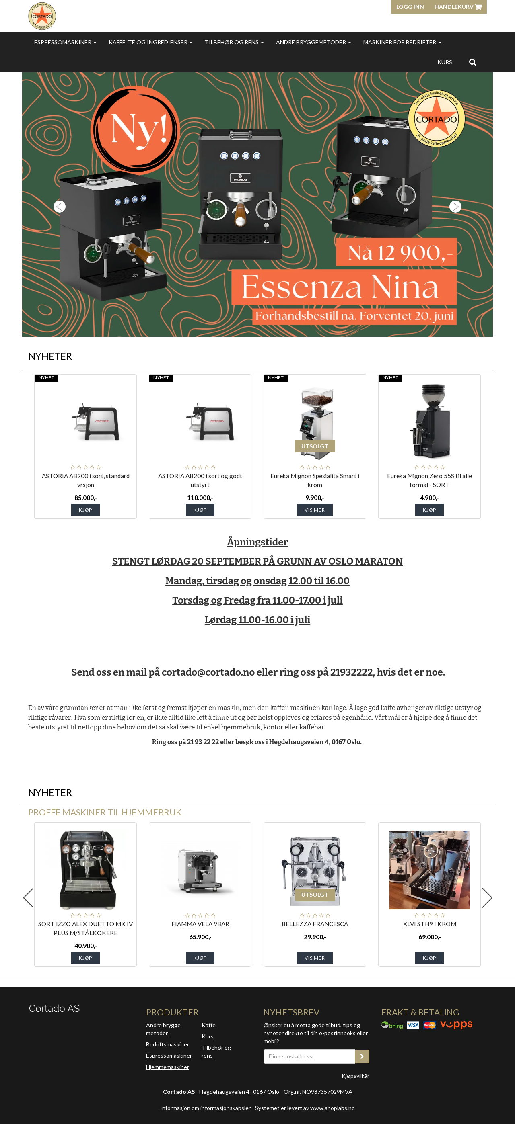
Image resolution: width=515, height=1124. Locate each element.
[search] (472, 61)
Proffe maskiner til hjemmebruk (104, 812)
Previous (28, 898)
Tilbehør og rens (234, 42)
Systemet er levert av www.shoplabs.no (305, 1107)
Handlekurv (458, 6)
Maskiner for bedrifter (402, 42)
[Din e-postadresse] (309, 1056)
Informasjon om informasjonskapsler (205, 1107)
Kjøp (85, 510)
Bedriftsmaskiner (167, 1044)
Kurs (444, 62)
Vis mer (315, 510)
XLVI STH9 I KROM (429, 923)
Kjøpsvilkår (355, 1075)
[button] (57, 204)
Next (487, 898)
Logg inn (410, 6)
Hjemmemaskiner (167, 1066)
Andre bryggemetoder (313, 42)
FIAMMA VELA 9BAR (200, 923)
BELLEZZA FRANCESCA (315, 923)
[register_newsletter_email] (362, 1056)
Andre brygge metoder (163, 1029)
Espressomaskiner (65, 42)
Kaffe (209, 1025)
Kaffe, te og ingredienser (151, 42)
